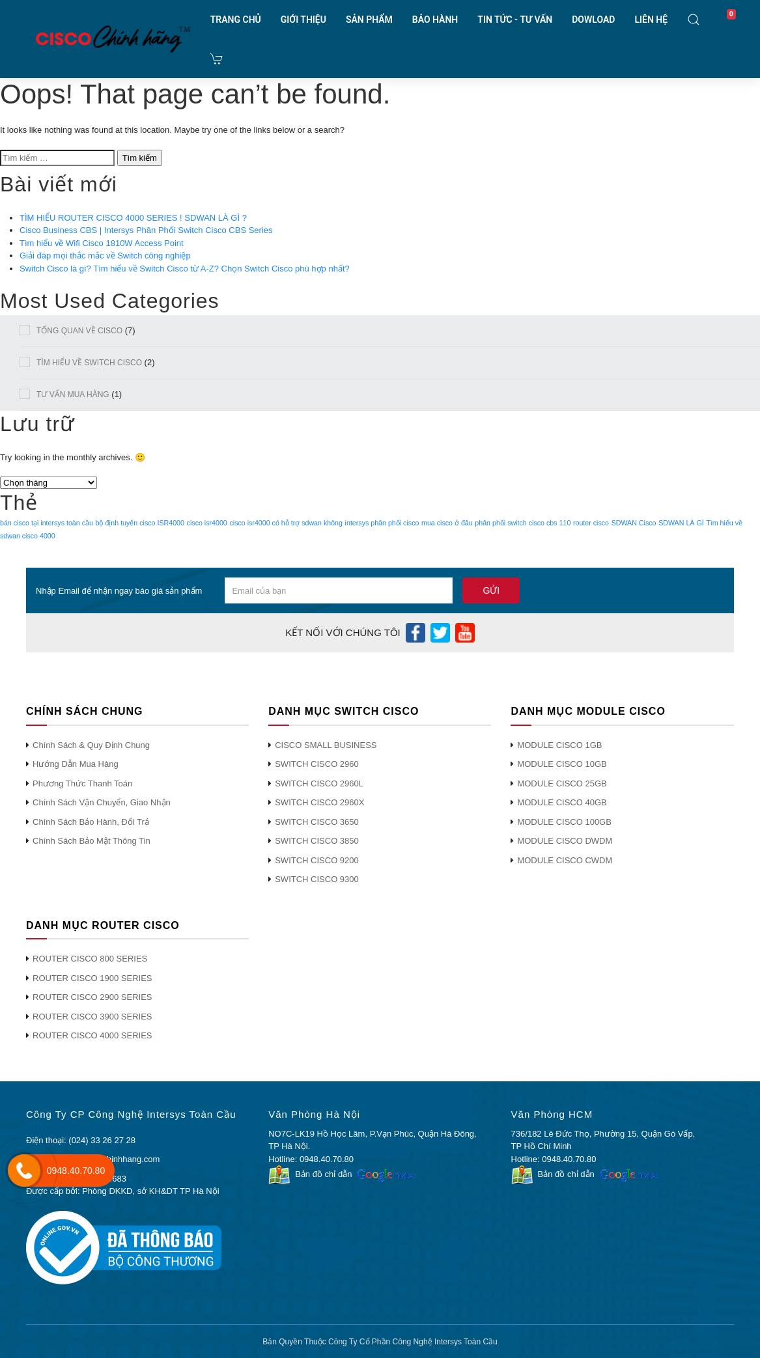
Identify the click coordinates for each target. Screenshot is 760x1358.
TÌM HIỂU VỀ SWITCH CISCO (89, 362)
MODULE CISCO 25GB (561, 783)
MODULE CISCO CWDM (564, 860)
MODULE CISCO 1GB (559, 745)
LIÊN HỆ (651, 19)
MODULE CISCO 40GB (561, 802)
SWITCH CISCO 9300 (317, 879)
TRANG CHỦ (235, 19)
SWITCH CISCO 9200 (317, 860)
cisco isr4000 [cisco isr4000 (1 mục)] (207, 523)
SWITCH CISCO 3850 (317, 841)
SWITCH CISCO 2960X (319, 802)
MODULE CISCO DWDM (564, 841)
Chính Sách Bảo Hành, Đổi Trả (91, 822)
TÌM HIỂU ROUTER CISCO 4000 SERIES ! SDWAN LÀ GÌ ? (133, 218)
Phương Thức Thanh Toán (82, 783)
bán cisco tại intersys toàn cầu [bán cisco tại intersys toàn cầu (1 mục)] (46, 523)
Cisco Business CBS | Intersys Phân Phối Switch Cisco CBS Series (146, 230)
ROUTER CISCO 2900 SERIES (92, 997)
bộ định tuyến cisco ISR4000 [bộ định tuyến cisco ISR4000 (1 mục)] (140, 523)
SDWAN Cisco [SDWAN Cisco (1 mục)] (634, 523)
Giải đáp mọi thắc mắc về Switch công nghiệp (105, 255)
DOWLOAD (593, 19)
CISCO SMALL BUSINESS (325, 745)
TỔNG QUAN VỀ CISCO (79, 330)
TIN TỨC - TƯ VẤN (514, 19)
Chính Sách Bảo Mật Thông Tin (91, 841)
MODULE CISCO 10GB (561, 764)
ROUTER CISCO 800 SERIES (90, 958)
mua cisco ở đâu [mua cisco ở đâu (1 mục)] (447, 523)
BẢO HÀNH (435, 19)
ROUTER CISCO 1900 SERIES (92, 978)
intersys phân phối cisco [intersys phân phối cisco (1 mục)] (382, 523)
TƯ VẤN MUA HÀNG (72, 394)
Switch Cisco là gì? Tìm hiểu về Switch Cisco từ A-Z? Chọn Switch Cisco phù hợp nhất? (185, 268)
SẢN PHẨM (369, 19)
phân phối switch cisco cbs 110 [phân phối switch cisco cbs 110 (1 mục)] (522, 523)
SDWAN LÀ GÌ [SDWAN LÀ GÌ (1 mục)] (680, 523)
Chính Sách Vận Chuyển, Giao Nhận (102, 802)
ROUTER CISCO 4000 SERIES (92, 1035)
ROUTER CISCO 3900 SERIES (92, 1016)
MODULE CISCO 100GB (564, 822)
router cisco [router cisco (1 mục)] (591, 523)
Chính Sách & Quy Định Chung (91, 745)
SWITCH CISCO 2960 (317, 764)
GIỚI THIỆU (303, 19)
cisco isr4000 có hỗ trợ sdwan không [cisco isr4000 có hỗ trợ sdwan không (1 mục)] (286, 523)
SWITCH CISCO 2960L (319, 783)
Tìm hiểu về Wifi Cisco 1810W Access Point (102, 243)
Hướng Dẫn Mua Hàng (76, 764)
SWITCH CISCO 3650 (317, 822)
